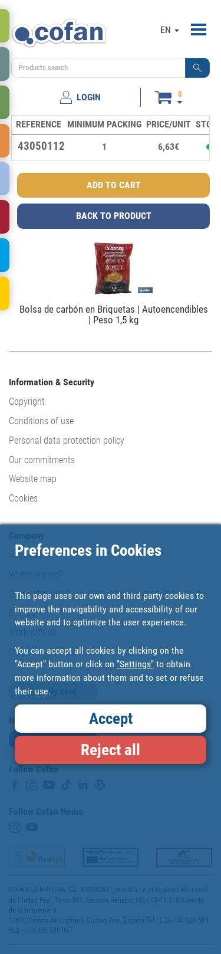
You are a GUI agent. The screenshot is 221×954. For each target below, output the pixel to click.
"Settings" (135, 664)
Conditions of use (41, 421)
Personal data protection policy (66, 440)
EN (169, 29)
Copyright (27, 401)
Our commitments (42, 459)
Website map (33, 478)
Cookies (23, 498)
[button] (197, 68)
